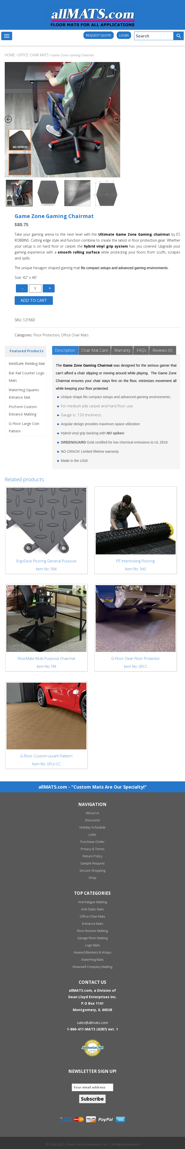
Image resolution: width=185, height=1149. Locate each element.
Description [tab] (65, 350)
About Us (92, 813)
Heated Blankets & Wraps (92, 952)
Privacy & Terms (92, 849)
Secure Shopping (92, 870)
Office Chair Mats (75, 335)
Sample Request (92, 863)
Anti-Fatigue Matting (92, 902)
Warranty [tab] (122, 350)
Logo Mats (92, 945)
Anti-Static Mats (92, 909)
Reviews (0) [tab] (162, 350)
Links (92, 834)
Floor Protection (46, 335)
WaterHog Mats (92, 959)
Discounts (92, 820)
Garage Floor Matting (92, 938)
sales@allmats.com (92, 1022)
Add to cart (34, 300)
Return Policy (92, 856)
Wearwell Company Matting (92, 966)
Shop (92, 877)
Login (124, 35)
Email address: (92, 1084)
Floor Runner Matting (92, 930)
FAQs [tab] (141, 350)
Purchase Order (92, 841)
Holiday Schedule (92, 827)
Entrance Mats (92, 923)
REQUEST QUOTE (98, 35)
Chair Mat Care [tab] (94, 350)
